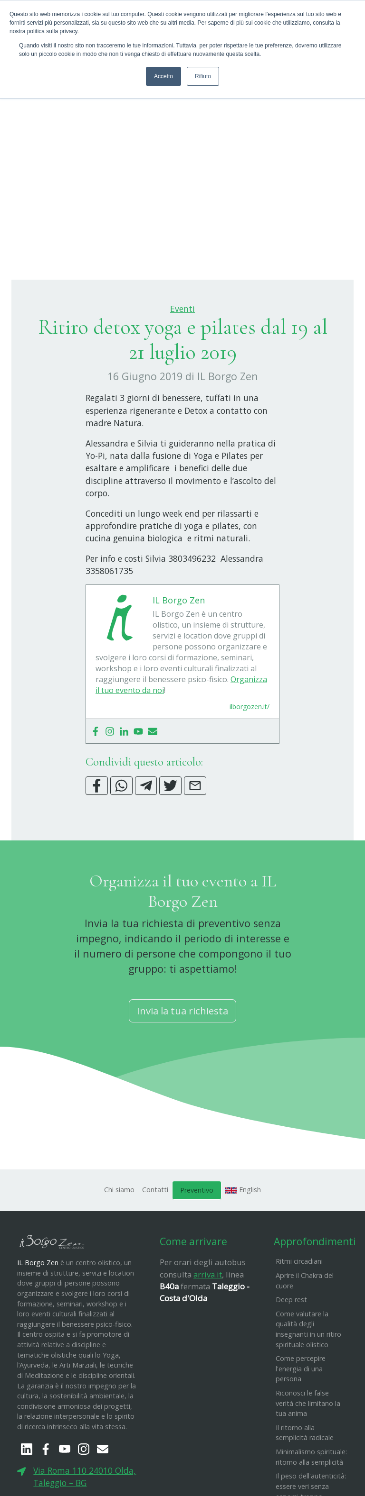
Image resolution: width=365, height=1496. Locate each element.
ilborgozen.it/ (249, 753)
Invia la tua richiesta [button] (182, 1057)
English (243, 1236)
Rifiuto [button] (203, 76)
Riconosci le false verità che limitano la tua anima (308, 1450)
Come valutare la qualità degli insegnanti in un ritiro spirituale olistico (308, 1376)
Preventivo (196, 1236)
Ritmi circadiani (299, 1308)
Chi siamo (119, 1236)
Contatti (155, 1236)
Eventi (182, 355)
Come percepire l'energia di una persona (301, 1415)
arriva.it (207, 1321)
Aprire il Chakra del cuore (305, 1327)
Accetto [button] (163, 76)
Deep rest (291, 1346)
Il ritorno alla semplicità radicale (305, 1479)
